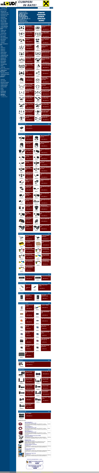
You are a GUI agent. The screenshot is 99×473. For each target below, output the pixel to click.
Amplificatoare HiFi (4, 55)
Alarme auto (3, 31)
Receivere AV (3, 58)
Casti (2, 46)
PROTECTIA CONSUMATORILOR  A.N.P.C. (34, 459)
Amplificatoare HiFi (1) (23, 21)
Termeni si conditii (24, 472)
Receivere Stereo (4, 56)
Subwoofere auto (4, 15)
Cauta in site (30, 472)
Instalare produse (4, 85)
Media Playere (3, 59)
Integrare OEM (3, 21)
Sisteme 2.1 (3, 47)
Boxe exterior (3, 39)
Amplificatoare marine (5, 74)
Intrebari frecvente (4, 83)
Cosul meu (4, 8)
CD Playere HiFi (4, 64)
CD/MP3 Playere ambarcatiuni (3, 71)
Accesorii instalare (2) (23, 16)
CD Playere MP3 (4, 18)
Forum (2, 88)
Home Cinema (3, 53)
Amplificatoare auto (4, 12)
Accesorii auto (3, 33)
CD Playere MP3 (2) (23, 15)
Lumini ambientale (4, 26)
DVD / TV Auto (3, 20)
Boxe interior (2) (22, 17)
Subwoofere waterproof (2, 76)
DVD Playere (3, 62)
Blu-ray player (3, 61)
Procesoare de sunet (5, 14)
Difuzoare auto (3, 11)
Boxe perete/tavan (4, 37)
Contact (2, 89)
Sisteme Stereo (4, 52)
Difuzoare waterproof (5, 72)
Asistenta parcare (4, 24)
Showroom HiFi (4, 86)
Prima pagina (19, 472)
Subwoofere (3, 40)
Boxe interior (3, 36)
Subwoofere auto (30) (23, 13)
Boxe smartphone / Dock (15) (24, 18)
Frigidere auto (3, 30)
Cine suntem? (3, 80)
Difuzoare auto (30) (22, 12)
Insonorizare (3, 17)
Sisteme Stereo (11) (23, 20)
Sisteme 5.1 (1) (22, 19)
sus (49, 24)
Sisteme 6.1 (3, 50)
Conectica (3, 42)
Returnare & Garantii (5, 82)
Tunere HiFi (3, 67)
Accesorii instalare (4, 23)
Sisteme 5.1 (3, 49)
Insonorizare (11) (22, 14)
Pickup (2, 65)
